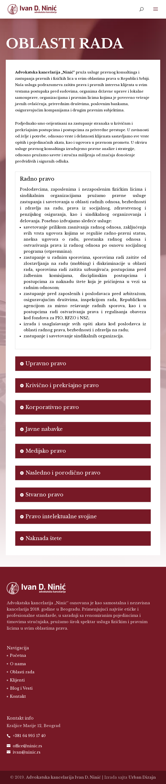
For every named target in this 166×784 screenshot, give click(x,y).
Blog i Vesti (21, 688)
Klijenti (17, 680)
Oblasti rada (22, 672)
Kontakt (18, 696)
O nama (18, 663)
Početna (18, 655)
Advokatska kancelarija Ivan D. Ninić (63, 777)
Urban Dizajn (142, 777)
